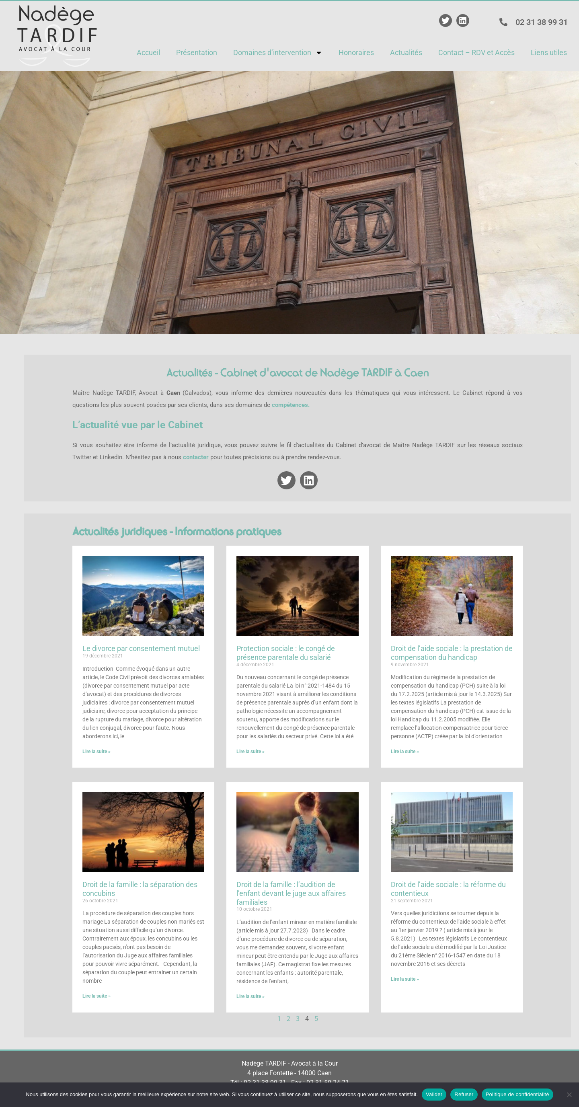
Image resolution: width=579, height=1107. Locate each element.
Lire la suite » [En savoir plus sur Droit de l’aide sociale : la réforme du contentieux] (405, 979)
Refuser (463, 1094)
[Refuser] (569, 1095)
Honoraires (356, 52)
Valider (434, 1094)
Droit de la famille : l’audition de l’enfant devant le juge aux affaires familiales (291, 893)
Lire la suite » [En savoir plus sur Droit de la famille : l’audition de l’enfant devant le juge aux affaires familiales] (250, 996)
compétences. (291, 405)
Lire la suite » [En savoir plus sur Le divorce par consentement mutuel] (96, 751)
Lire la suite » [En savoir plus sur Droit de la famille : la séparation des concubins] (96, 996)
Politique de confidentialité (517, 1094)
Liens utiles (549, 52)
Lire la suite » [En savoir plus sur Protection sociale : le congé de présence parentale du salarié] (250, 751)
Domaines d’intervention (277, 52)
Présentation (196, 52)
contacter (196, 457)
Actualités (406, 52)
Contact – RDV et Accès (476, 52)
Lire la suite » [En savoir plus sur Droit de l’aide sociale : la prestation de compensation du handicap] (405, 751)
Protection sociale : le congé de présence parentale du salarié (285, 652)
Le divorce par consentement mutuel (141, 648)
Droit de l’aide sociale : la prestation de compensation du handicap (452, 652)
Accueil (148, 52)
